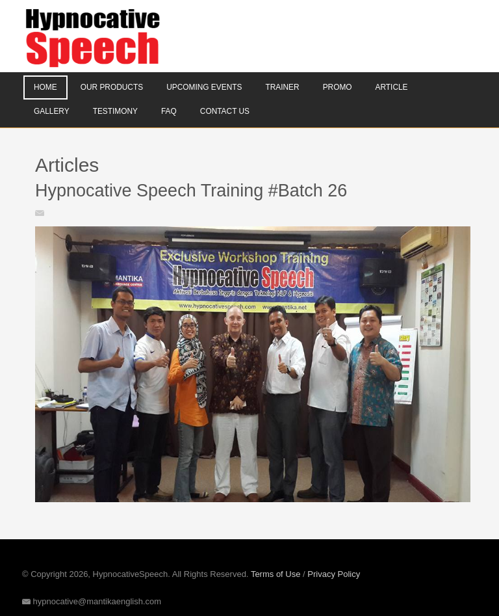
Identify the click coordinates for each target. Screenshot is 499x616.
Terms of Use (276, 574)
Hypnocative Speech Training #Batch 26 (191, 190)
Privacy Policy (333, 574)
